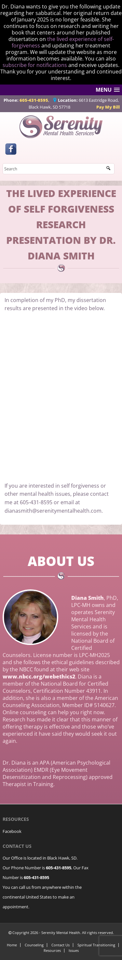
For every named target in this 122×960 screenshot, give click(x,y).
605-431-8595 (34, 100)
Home (12, 944)
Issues (74, 950)
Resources (52, 950)
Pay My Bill (108, 107)
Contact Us (60, 944)
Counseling (34, 944)
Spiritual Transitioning (96, 944)
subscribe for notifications (35, 65)
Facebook (12, 831)
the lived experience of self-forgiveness (63, 42)
